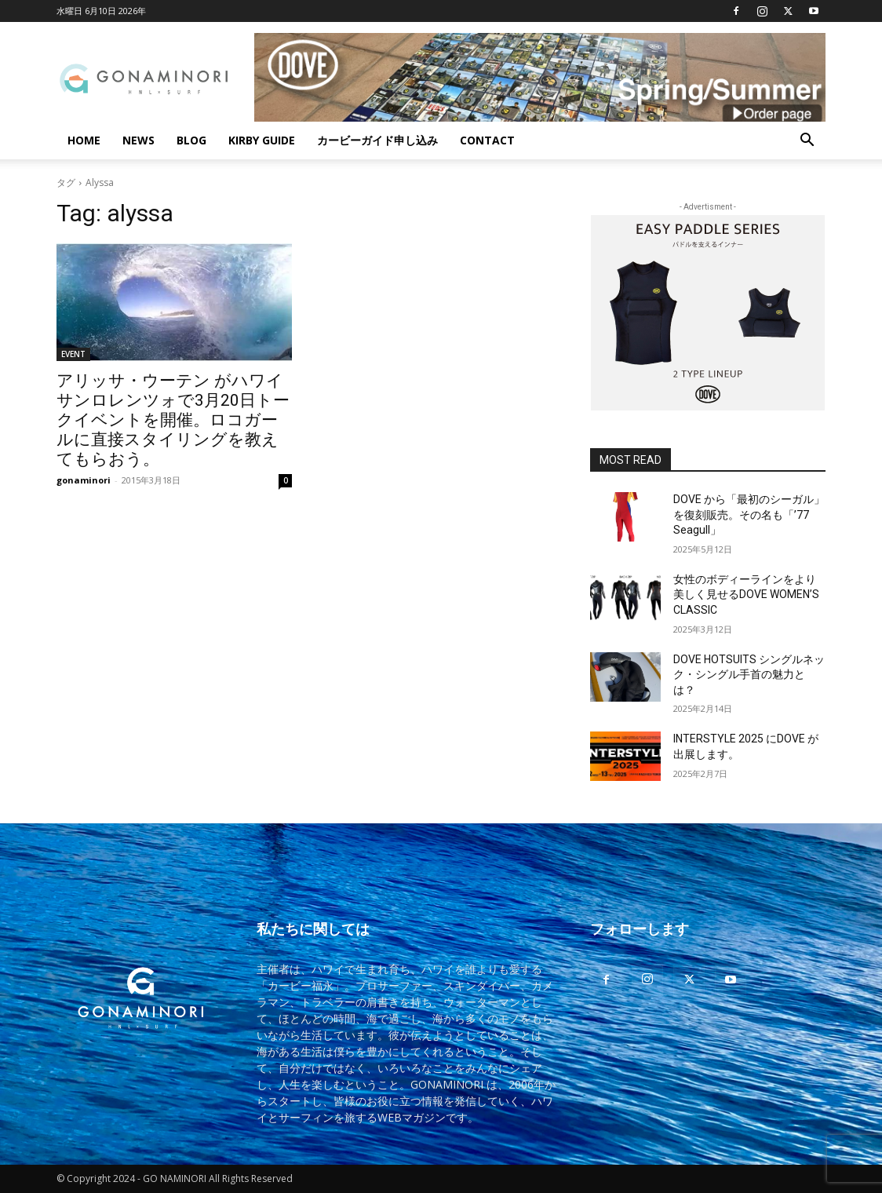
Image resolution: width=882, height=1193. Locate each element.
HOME (83, 140)
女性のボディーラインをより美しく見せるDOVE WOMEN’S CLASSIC (746, 594)
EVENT (73, 353)
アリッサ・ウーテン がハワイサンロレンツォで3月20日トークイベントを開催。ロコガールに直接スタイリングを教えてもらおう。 (173, 420)
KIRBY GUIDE (261, 140)
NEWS (138, 140)
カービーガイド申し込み (377, 140)
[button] (807, 141)
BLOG (191, 140)
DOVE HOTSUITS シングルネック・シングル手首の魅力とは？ (749, 674)
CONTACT (487, 140)
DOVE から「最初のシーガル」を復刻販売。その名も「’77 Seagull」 (749, 514)
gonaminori (83, 480)
